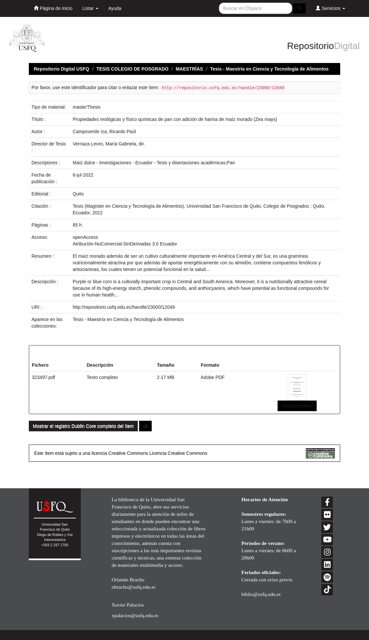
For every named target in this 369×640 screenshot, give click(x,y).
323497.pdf (43, 377)
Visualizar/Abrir (297, 405)
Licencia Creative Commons (178, 453)
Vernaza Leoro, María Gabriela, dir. (109, 143)
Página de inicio (53, 8)
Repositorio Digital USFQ (61, 69)
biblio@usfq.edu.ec (261, 594)
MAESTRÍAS (189, 69)
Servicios (330, 8)
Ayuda (114, 8)
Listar (90, 8)
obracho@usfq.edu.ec (134, 587)
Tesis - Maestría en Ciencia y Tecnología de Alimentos (269, 69)
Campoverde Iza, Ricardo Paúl (104, 131)
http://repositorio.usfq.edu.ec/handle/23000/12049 (124, 307)
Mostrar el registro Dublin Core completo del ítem (83, 426)
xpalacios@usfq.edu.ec (135, 615)
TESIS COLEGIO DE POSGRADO (132, 69)
